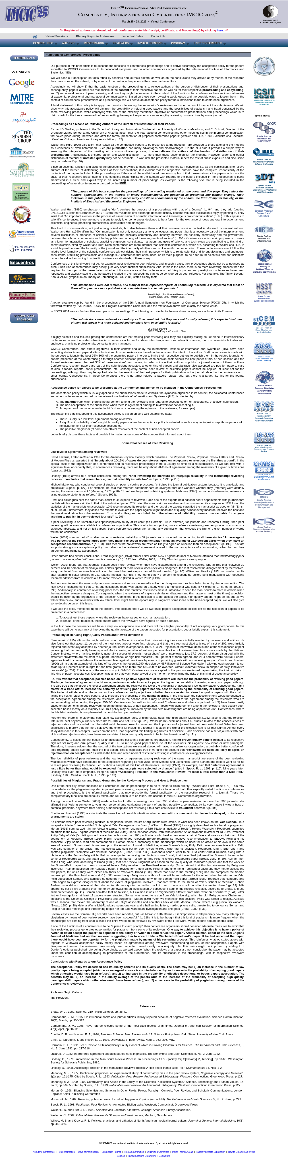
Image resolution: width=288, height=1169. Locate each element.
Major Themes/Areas (182, 1152)
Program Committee (134, 1152)
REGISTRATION (94, 43)
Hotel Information (66, 1152)
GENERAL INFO (43, 43)
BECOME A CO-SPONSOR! (24, 317)
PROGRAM (178, 43)
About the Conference (44, 1152)
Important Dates (132, 36)
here (220, 30)
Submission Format (111, 1152)
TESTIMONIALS (24, 58)
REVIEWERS (121, 43)
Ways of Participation (88, 1152)
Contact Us (158, 36)
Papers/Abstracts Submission (210, 1152)
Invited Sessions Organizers (142, 1156)
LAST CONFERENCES (208, 43)
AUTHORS (68, 43)
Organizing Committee (158, 1152)
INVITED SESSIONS (149, 43)
